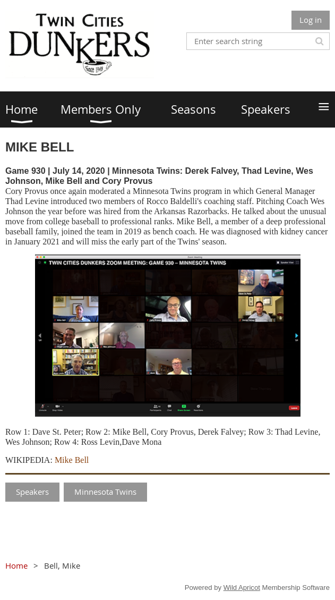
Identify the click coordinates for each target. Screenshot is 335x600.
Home (16, 565)
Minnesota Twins (105, 491)
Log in (310, 19)
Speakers (32, 491)
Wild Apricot (242, 587)
